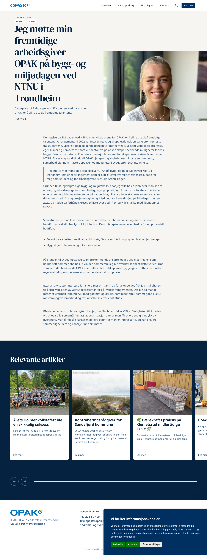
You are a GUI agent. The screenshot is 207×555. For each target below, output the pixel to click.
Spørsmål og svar (91, 525)
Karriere (106, 5)
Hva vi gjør (147, 5)
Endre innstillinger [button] (151, 544)
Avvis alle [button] (132, 544)
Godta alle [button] (118, 544)
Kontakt (188, 5)
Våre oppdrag (126, 5)
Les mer (17, 455)
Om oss (164, 5)
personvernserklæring (32, 523)
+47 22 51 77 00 (90, 516)
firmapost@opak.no (93, 521)
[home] (20, 5)
